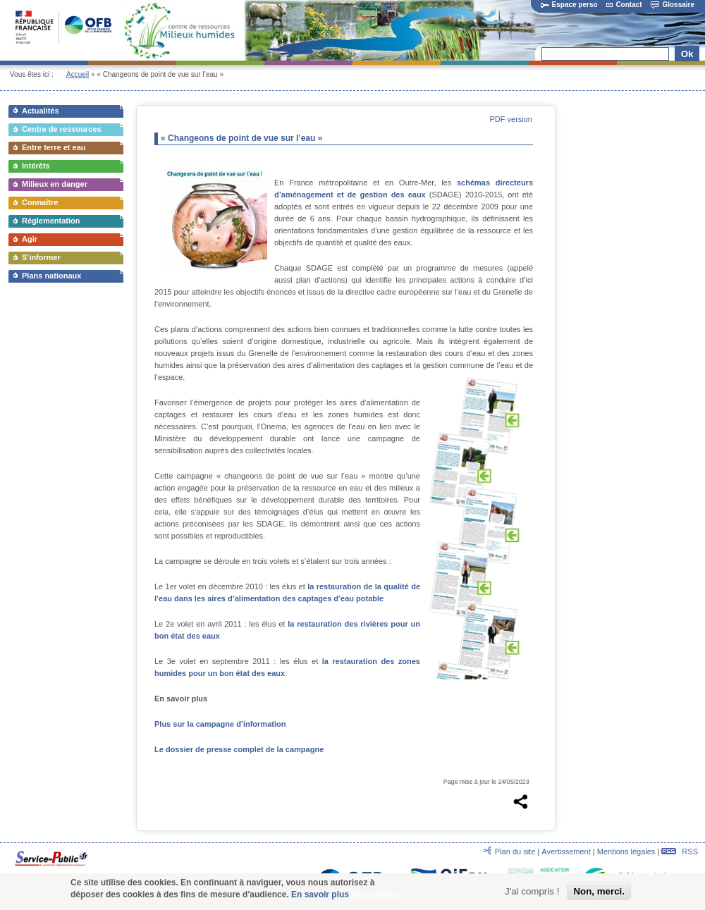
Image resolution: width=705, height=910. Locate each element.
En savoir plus (320, 898)
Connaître (40, 202)
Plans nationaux (51, 275)
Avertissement (566, 851)
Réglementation (51, 220)
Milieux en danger (54, 184)
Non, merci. (599, 895)
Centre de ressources (62, 129)
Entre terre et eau (53, 147)
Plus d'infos (375, 897)
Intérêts (36, 165)
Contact (624, 4)
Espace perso (569, 4)
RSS (679, 851)
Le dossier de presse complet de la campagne (239, 749)
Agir (29, 239)
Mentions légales (626, 851)
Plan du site (515, 851)
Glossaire (672, 4)
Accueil (77, 74)
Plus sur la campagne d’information (220, 724)
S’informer (41, 257)
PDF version (510, 119)
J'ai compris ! (532, 895)
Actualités (40, 110)
